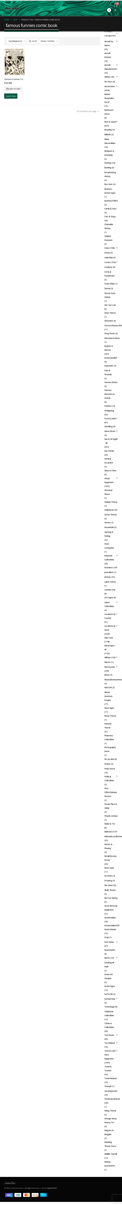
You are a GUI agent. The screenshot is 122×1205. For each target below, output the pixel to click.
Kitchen (107, 577)
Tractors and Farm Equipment (109, 1054)
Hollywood (108, 509)
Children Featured (108, 238)
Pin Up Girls (109, 759)
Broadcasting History (110, 174)
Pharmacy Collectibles (109, 737)
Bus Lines (108, 184)
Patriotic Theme (108, 725)
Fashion (107, 406)
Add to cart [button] (14, 89)
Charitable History (108, 226)
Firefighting (109, 410)
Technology (109, 1006)
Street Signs (109, 986)
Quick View (11, 96)
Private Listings (111, 816)
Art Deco (108, 81)
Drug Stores (109, 333)
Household (109, 527)
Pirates (107, 764)
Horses (107, 522)
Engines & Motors (108, 348)
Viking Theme (110, 1110)
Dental (107, 288)
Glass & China (110, 470)
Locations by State (109, 628)
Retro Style (109, 868)
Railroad (107, 831)
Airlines (107, 76)
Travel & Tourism (108, 1068)
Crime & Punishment (109, 273)
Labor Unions (110, 581)
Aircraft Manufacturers (110, 67)
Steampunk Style (109, 964)
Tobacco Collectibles (109, 1025)
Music (106, 674)
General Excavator (108, 460)
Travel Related (110, 1078)
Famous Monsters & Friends (109, 394)
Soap (106, 937)
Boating (107, 162)
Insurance (108, 567)
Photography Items (110, 749)
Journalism (108, 572)
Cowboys (108, 267)
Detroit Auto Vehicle (109, 295)
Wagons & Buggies (109, 1132)
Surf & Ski (108, 994)
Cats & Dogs (110, 216)
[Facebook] (109, 10)
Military (107, 657)
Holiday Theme (110, 502)
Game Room (109, 431)
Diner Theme (110, 313)
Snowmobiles (110, 917)
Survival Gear (109, 998)
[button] (110, 4)
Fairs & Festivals (108, 372)
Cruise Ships (109, 283)
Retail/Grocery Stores (110, 858)
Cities (106, 248)
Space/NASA (109, 950)
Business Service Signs (110, 191)
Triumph (107, 1086)
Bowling (107, 167)
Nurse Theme (110, 715)
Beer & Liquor (110, 121)
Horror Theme (110, 514)
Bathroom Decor (108, 112)
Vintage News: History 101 (110, 1120)
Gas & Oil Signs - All (111, 441)
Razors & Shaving (108, 846)
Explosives (108, 365)
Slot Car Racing (111, 898)
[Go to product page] (15, 62)
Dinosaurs (108, 320)
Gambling (108, 426)
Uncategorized (110, 1091)
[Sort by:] (49, 41)
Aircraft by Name (108, 43)
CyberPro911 (52, 1188)
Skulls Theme (110, 890)
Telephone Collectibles (109, 1013)
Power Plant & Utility (110, 806)
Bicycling (108, 129)
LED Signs (108, 597)
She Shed (108, 885)
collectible (108, 257)
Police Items (109, 768)
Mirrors (107, 662)
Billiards (107, 134)
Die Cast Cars (110, 305)
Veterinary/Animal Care (112, 1101)
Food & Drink (110, 418)
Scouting (108, 880)
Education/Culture (112, 338)
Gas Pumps (109, 450)
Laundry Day (109, 589)
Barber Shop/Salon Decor (109, 98)
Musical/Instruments (113, 679)
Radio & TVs (109, 823)
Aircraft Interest (107, 55)
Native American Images (108, 696)
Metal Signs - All (110, 647)
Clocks (107, 252)
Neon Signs (109, 708)
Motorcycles (109, 667)
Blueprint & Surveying (109, 153)
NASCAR (108, 687)
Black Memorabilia (109, 141)
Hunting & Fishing (108, 534)
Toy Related (109, 1043)
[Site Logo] (12, 8)
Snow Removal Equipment (110, 907)
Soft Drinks (109, 942)
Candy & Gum (110, 208)
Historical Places (108, 492)
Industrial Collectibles (109, 557)
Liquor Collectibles (109, 604)
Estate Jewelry (110, 357)
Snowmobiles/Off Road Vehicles (111, 927)
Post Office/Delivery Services (110, 792)
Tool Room (109, 1035)
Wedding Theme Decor (110, 1144)
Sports (107, 957)
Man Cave (108, 637)
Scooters (108, 875)
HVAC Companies (109, 546)
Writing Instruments (109, 1163)
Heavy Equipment (109, 480)
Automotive (109, 86)
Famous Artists (111, 382)
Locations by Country (109, 616)
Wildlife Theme (110, 1154)
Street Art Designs (108, 976)
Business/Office (111, 200)
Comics (107, 262)
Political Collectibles (109, 778)
